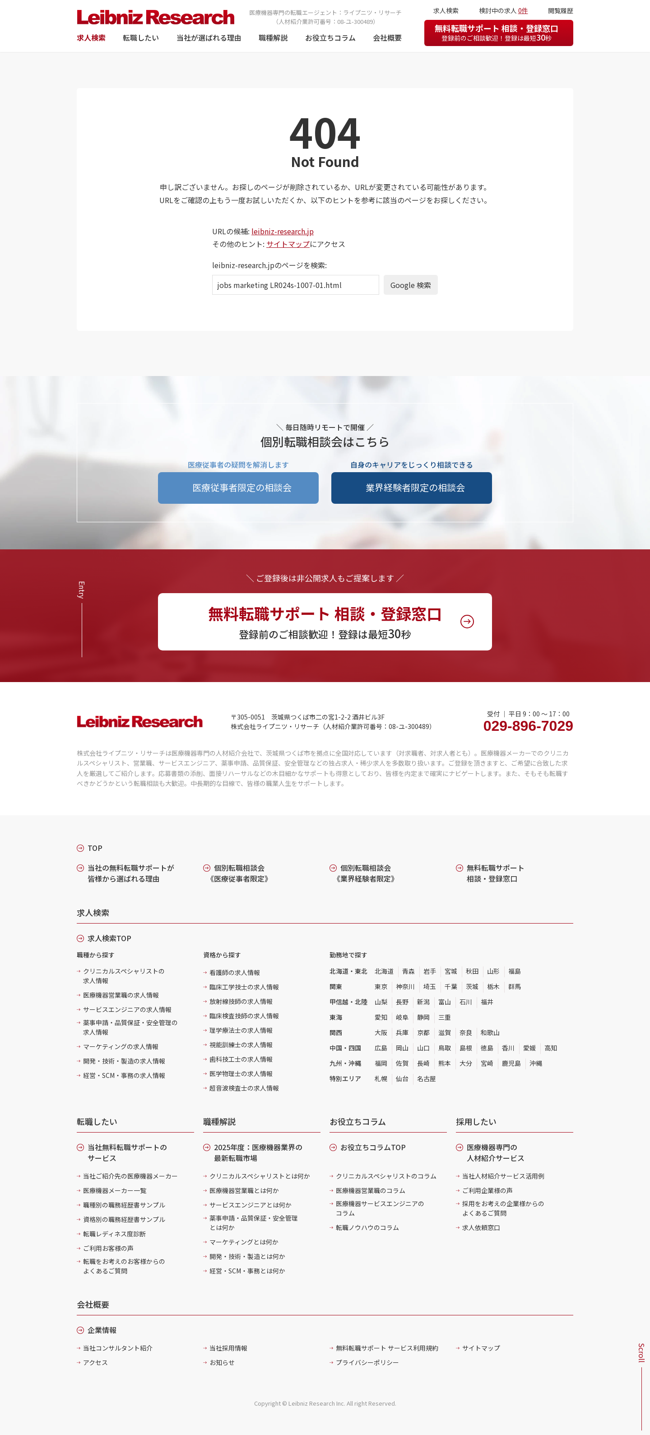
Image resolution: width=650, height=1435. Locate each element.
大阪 (381, 1032)
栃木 (493, 986)
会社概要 (387, 37)
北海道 (384, 970)
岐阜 (402, 1017)
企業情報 (102, 1329)
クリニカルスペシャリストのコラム (386, 1175)
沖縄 (535, 1063)
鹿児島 (511, 1063)
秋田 (472, 970)
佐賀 (402, 1063)
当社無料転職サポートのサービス (127, 1152)
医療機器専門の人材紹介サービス (496, 1152)
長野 (402, 1001)
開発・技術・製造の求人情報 (124, 1060)
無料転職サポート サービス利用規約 (387, 1347)
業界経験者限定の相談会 (415, 487)
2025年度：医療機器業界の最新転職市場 (258, 1152)
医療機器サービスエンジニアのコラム (380, 1208)
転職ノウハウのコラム (367, 1227)
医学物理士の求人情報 (241, 1073)
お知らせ (222, 1362)
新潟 (423, 1001)
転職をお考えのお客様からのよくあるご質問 (124, 1266)
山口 (423, 1047)
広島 (381, 1047)
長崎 (423, 1063)
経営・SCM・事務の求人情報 (124, 1075)
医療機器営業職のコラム (370, 1190)
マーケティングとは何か (244, 1241)
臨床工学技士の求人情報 (244, 986)
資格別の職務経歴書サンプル (124, 1219)
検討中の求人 (503, 10)
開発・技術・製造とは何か (247, 1256)
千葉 (451, 986)
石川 (466, 1001)
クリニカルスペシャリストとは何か (259, 1175)
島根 (466, 1047)
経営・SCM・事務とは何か (247, 1270)
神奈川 (405, 986)
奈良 (466, 1032)
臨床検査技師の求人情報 (244, 1015)
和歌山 (490, 1032)
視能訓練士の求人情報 (241, 1044)
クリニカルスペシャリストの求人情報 (124, 975)
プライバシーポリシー (367, 1362)
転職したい (141, 37)
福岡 (381, 1063)
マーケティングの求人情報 (120, 1046)
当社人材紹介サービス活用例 (503, 1175)
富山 (444, 1001)
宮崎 (487, 1063)
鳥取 (444, 1047)
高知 (550, 1047)
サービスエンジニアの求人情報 (127, 1009)
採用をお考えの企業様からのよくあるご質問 (503, 1208)
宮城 (451, 970)
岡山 (402, 1047)
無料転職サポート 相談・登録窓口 (496, 32)
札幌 (381, 1078)
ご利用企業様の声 (487, 1190)
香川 (508, 1047)
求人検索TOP (109, 938)
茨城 (472, 986)
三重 (444, 1017)
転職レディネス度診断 (114, 1233)
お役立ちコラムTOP (373, 1147)
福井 (487, 1001)
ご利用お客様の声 (108, 1248)
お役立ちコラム (330, 37)
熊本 (444, 1063)
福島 (514, 970)
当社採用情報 (228, 1347)
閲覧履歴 (560, 10)
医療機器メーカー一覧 (114, 1190)
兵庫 (402, 1032)
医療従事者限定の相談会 (242, 487)
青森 (408, 970)
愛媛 (529, 1047)
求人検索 (91, 37)
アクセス (95, 1362)
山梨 (381, 1001)
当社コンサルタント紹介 (118, 1347)
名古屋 (426, 1078)
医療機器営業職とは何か (244, 1190)
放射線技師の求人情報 (241, 1001)
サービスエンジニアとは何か (250, 1204)
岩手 (429, 970)
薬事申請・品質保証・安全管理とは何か (253, 1222)
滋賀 (444, 1032)
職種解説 (273, 37)
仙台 (402, 1078)
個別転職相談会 (239, 873)
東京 (381, 986)
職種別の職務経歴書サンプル (124, 1204)
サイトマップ (288, 243)
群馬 (514, 986)
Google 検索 (410, 284)
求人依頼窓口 (481, 1227)
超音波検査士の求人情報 (244, 1087)
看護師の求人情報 (234, 972)
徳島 (487, 1047)
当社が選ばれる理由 (208, 37)
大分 (466, 1063)
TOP (95, 847)
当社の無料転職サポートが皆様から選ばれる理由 (131, 873)
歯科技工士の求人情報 (241, 1058)
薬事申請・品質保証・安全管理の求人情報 (130, 1027)
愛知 (381, 1017)
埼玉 (429, 986)
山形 (493, 970)
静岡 (423, 1017)
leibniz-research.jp (282, 231)
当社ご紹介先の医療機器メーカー (130, 1175)
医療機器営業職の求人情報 (121, 994)
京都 (423, 1032)
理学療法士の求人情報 (241, 1030)
